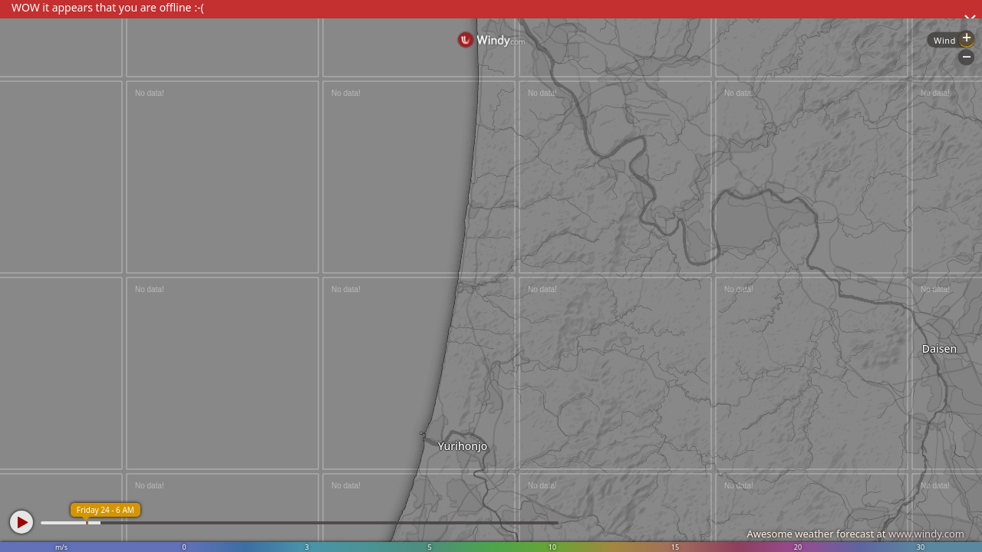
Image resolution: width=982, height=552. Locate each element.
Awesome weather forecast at (855, 533)
